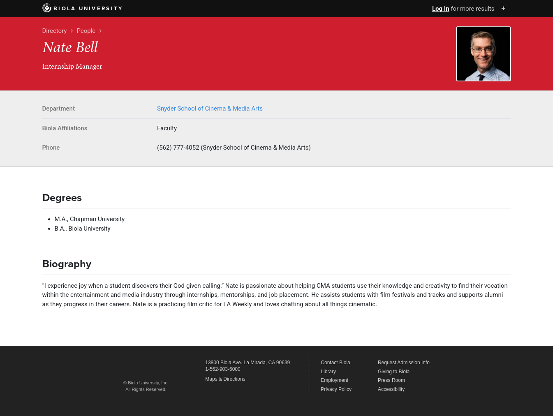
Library (328, 371)
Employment (334, 380)
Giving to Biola (394, 371)
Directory (54, 31)
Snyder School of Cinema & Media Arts (210, 108)
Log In (440, 8)
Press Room (391, 380)
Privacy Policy (336, 389)
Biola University (82, 8)
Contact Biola (335, 362)
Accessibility (391, 389)
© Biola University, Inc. (146, 382)
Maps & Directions (225, 379)
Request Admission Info (404, 362)
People (85, 31)
